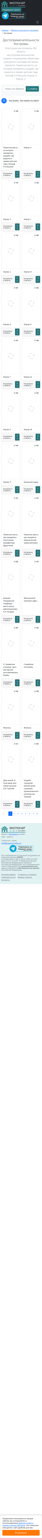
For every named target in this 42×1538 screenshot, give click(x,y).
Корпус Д (28, 377)
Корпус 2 (7, 272)
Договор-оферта (8, 874)
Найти (32, 88)
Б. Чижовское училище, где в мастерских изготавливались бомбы (10, 669)
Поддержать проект (11, 10)
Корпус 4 (27, 147)
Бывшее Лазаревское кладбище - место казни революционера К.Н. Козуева (10, 605)
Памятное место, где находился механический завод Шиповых (31, 538)
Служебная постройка (28, 665)
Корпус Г (7, 377)
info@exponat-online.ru (11, 843)
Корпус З (7, 482)
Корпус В (28, 272)
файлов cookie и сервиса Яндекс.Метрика (17, 1524)
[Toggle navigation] (37, 22)
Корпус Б (27, 324)
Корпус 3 (7, 219)
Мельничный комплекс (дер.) (30, 599)
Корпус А (7, 324)
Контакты (5, 880)
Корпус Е (7, 429)
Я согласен (21, 1532)
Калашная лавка (31, 482)
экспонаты (13, 834)
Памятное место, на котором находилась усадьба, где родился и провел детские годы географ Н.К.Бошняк (10, 157)
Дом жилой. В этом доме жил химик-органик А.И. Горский (9, 784)
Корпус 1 (27, 219)
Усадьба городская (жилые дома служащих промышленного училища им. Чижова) (31, 788)
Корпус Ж (28, 429)
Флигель (7, 728)
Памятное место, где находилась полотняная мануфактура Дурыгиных (10, 540)
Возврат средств (25, 877)
